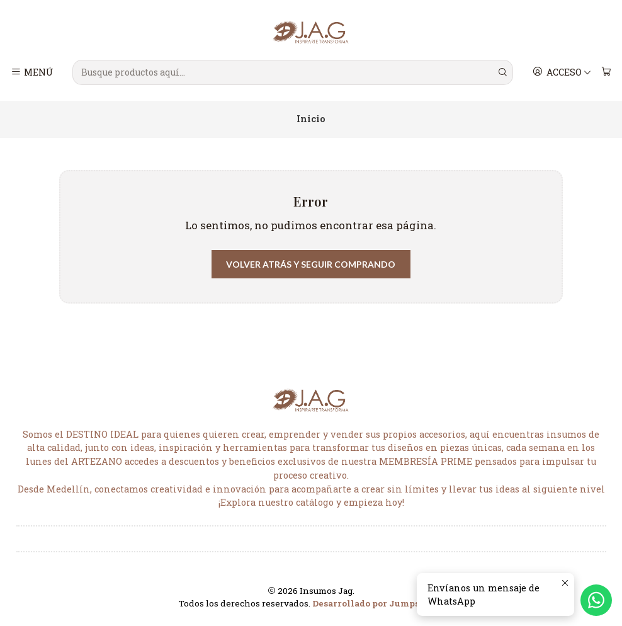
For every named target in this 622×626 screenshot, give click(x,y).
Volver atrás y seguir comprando (310, 264)
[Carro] (606, 72)
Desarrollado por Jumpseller (376, 603)
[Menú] (32, 72)
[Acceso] (561, 72)
